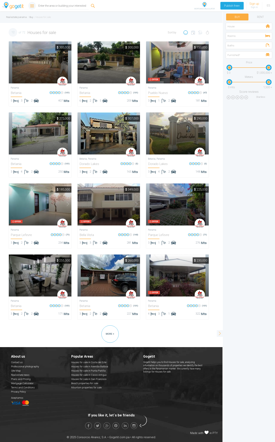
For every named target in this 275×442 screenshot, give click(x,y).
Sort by (172, 32)
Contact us (17, 362)
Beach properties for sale (84, 383)
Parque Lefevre (21, 235)
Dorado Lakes (89, 164)
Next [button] (65, 62)
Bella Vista (86, 235)
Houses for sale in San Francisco (88, 379)
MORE (110, 334)
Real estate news (20, 374)
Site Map (16, 370)
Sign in (254, 7)
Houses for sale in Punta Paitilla (88, 370)
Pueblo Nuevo (158, 93)
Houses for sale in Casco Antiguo (89, 374)
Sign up (254, 4)
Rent (260, 17)
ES (268, 5)
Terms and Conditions (23, 387)
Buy (237, 17)
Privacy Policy (18, 391)
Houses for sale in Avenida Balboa (89, 366)
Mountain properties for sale (86, 387)
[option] (40, 62)
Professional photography (25, 366)
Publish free (232, 5)
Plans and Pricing (21, 379)
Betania (16, 93)
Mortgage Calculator (22, 383)
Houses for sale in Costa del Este (88, 362)
